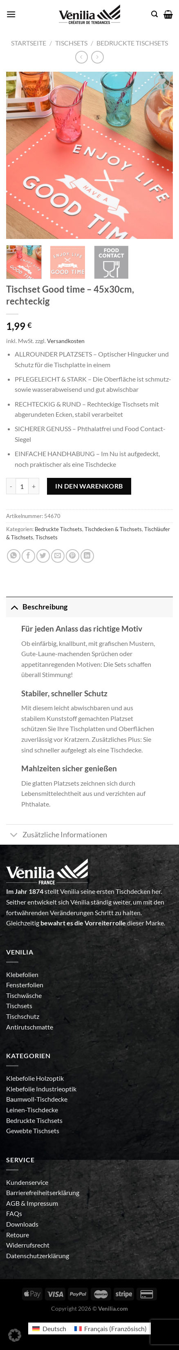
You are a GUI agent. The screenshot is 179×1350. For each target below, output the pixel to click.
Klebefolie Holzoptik (35, 1078)
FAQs (14, 1213)
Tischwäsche (24, 995)
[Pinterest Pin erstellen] (72, 556)
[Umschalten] (14, 607)
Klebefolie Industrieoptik (41, 1089)
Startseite (28, 43)
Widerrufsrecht (27, 1245)
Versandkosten (66, 340)
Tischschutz (22, 1016)
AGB (13, 1203)
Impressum (42, 1203)
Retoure (17, 1235)
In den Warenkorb (89, 486)
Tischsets (71, 43)
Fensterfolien (24, 985)
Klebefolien (22, 974)
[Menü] (11, 14)
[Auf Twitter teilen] (43, 556)
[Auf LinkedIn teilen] (87, 556)
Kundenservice (27, 1182)
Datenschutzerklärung (37, 1255)
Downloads (22, 1224)
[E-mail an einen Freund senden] (58, 556)
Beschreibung (36, 607)
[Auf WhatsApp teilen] (13, 556)
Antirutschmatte (29, 1027)
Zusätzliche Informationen (56, 835)
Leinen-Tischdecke (32, 1110)
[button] (14, 1335)
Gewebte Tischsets (32, 1130)
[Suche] (154, 14)
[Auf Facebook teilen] (28, 556)
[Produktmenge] (22, 486)
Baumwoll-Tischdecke (36, 1099)
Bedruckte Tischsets (132, 43)
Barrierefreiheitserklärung (42, 1192)
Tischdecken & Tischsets (113, 529)
